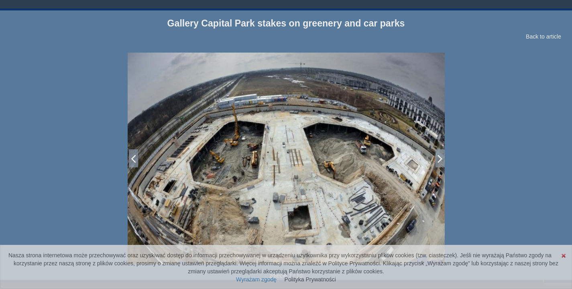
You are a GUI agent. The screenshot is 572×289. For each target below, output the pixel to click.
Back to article (543, 36)
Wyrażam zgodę (256, 279)
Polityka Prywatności (310, 279)
